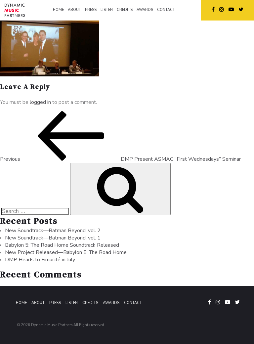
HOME (58, 9)
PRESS (91, 9)
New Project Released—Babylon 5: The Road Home (66, 252)
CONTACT (166, 9)
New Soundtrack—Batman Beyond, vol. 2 (53, 230)
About (38, 302)
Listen (71, 302)
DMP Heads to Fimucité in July (40, 259)
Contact (133, 302)
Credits (90, 302)
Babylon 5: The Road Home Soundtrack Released (62, 245)
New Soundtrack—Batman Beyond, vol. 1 (53, 237)
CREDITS (125, 9)
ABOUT (74, 9)
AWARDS (145, 9)
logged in (40, 102)
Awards (111, 302)
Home (21, 302)
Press (55, 302)
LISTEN (107, 9)
